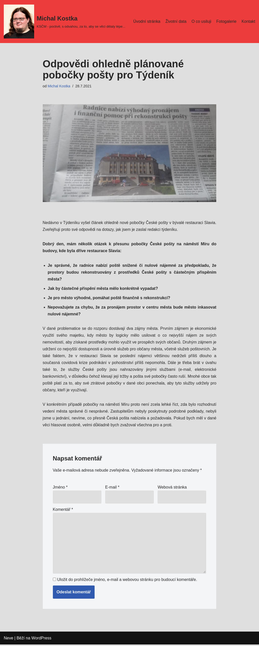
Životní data (175, 18)
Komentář (63, 510)
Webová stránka (172, 488)
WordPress (41, 639)
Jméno (60, 488)
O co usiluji (201, 18)
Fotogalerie (226, 18)
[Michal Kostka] (64, 21)
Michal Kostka (59, 86)
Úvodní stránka (146, 18)
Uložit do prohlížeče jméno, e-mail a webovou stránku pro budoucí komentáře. (127, 581)
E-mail (112, 488)
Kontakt (139, 25)
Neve (8, 639)
